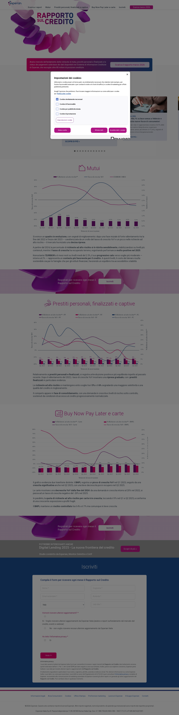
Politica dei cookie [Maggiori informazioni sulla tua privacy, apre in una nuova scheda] (64, 94)
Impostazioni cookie (64, 120)
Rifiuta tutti (99, 130)
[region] (90, 105)
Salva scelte (62, 130)
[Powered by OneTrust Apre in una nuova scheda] (119, 137)
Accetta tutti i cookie (117, 130)
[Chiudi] (127, 74)
